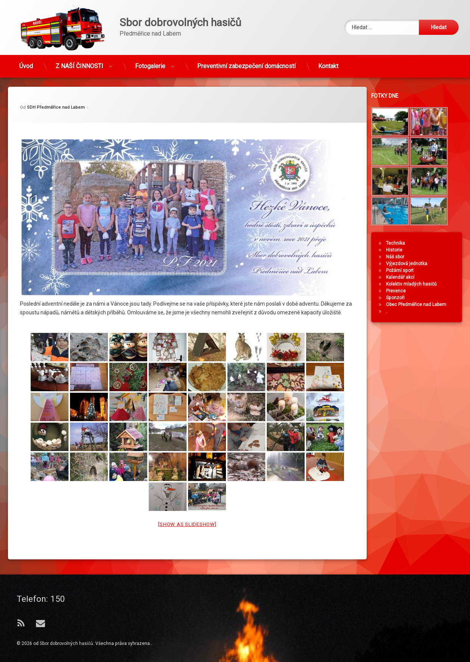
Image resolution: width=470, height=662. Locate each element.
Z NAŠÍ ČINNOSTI (79, 61)
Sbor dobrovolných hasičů (66, 643)
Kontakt (328, 61)
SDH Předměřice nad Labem (56, 79)
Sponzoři (400, 297)
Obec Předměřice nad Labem (421, 304)
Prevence (401, 291)
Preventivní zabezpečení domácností (246, 61)
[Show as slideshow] (187, 496)
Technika (400, 243)
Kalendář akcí (405, 277)
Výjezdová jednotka (412, 263)
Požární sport (405, 270)
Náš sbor (400, 256)
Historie (399, 250)
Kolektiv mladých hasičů (416, 284)
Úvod (26, 61)
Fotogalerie (150, 61)
